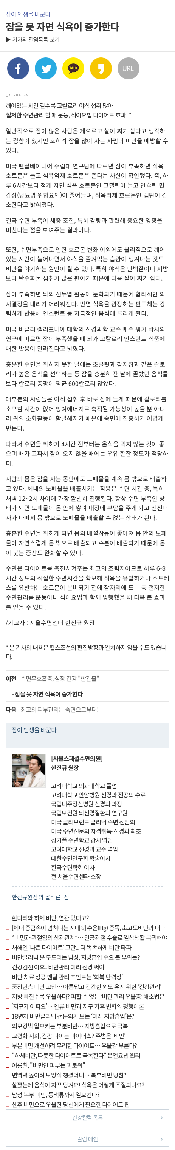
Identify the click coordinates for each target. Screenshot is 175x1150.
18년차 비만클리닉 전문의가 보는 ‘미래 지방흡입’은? (73, 1015)
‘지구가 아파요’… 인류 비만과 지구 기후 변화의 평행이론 (78, 1006)
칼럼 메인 (120, 1138)
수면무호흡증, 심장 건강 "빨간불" (52, 678)
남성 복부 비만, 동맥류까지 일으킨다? (55, 1094)
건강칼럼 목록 (117, 1117)
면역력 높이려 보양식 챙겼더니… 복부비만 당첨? (69, 1074)
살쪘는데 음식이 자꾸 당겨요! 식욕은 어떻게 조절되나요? (78, 1084)
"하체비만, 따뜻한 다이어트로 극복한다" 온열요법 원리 (76, 1055)
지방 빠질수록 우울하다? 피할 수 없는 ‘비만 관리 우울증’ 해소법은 (88, 996)
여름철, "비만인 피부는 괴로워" (48, 1065)
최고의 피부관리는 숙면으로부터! (52, 709)
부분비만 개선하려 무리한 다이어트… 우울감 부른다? (74, 1045)
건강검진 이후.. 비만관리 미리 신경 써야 (58, 966)
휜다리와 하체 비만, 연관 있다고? (50, 917)
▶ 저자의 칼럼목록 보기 (33, 39)
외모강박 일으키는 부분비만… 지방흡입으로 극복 (70, 1025)
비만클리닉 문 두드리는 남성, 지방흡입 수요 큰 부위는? (76, 957)
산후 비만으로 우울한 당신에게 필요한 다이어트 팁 (71, 1104)
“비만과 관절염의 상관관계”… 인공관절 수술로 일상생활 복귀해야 (89, 937)
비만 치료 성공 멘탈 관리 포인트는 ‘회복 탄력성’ (67, 976)
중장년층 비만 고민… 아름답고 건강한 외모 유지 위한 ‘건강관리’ (86, 986)
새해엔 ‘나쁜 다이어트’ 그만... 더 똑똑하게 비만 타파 (71, 947)
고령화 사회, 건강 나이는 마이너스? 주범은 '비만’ (68, 1035)
